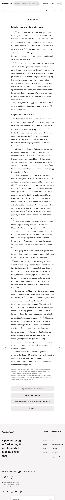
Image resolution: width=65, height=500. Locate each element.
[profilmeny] (59, 3)
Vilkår (17, 484)
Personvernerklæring (8, 484)
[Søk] (24, 3)
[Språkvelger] (52, 3)
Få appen (45, 3)
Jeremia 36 (11, 10)
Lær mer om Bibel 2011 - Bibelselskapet (22, 379)
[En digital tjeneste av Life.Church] (32, 470)
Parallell (49, 11)
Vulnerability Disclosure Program (11, 487)
